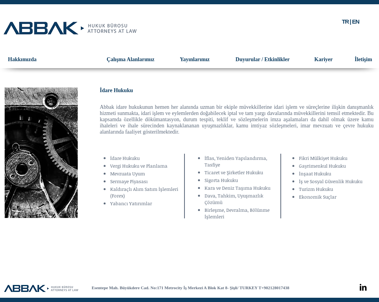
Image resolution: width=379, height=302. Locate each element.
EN (355, 21)
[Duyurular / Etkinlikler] (262, 59)
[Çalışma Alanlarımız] (130, 59)
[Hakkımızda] (22, 59)
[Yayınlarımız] (194, 59)
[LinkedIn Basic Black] (363, 287)
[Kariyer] (323, 59)
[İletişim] (363, 59)
